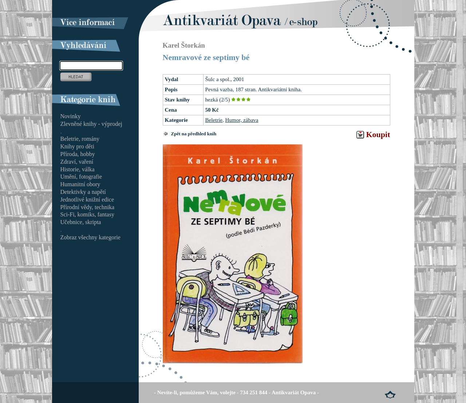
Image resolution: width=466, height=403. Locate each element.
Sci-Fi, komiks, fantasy (87, 214)
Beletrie (213, 120)
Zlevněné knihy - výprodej (91, 124)
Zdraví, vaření (77, 162)
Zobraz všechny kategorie (90, 237)
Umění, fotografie (81, 176)
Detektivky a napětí (83, 192)
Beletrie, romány (80, 139)
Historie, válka (77, 169)
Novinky (70, 116)
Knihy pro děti (77, 146)
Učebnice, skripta (80, 222)
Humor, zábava (241, 120)
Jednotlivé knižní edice (87, 199)
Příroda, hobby (77, 154)
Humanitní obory (80, 184)
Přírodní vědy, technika (87, 207)
